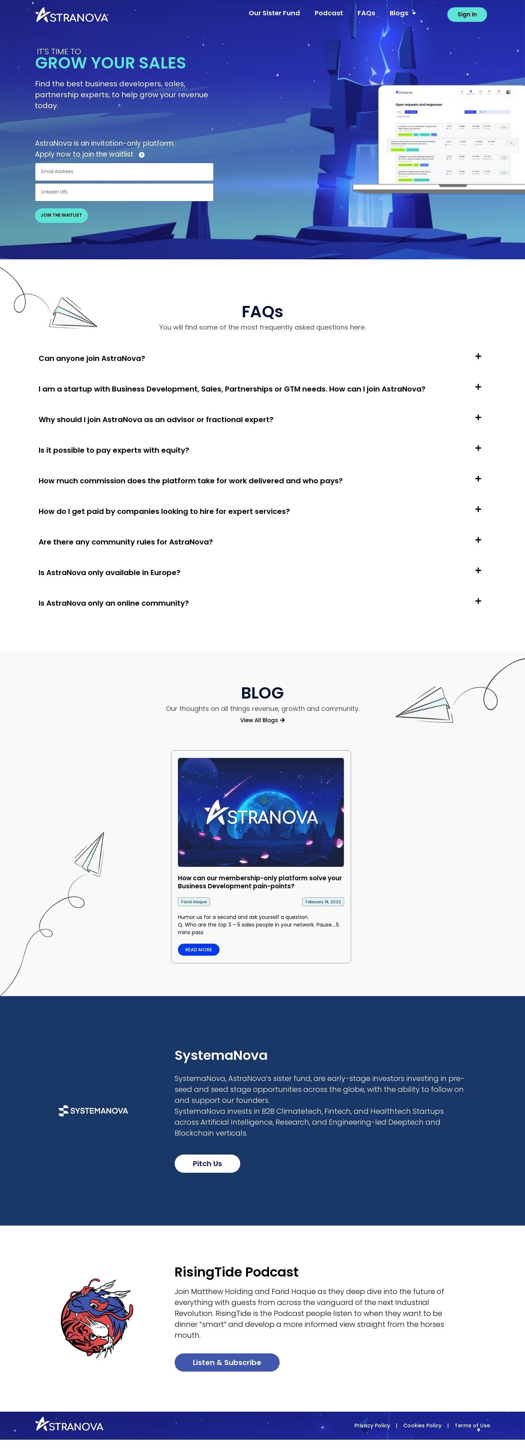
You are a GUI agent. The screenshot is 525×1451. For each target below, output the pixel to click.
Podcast (329, 12)
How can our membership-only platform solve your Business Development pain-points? (260, 882)
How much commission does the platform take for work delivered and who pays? (191, 481)
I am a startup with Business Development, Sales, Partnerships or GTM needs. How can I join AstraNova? (232, 389)
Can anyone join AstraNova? (92, 359)
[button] (262, 364)
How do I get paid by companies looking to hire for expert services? (164, 512)
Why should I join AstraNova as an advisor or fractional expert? (156, 420)
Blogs (403, 13)
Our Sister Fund (274, 12)
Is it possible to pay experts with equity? (114, 450)
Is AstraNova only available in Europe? (109, 573)
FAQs (366, 12)
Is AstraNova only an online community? (114, 603)
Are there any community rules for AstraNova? (126, 542)
